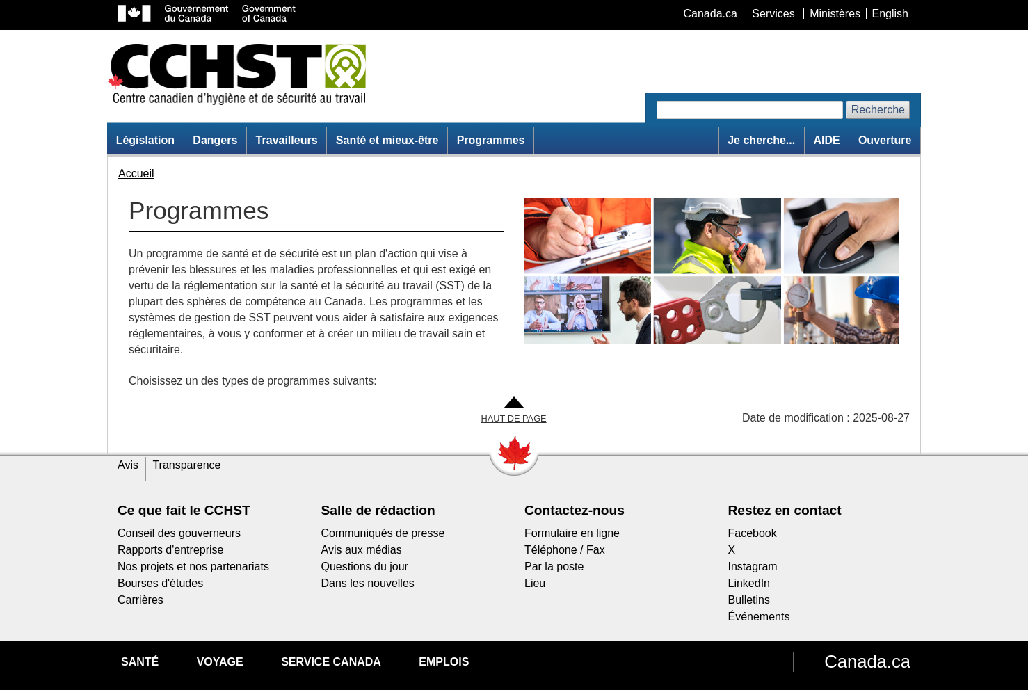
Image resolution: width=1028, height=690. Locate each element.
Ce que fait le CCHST (184, 510)
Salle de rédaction (378, 510)
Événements (759, 617)
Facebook (752, 533)
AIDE (826, 140)
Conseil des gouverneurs (179, 533)
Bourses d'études (160, 583)
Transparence (186, 465)
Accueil (136, 173)
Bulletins (749, 600)
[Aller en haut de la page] (514, 410)
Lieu (534, 583)
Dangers (215, 140)
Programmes (491, 140)
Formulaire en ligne (572, 533)
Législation (145, 140)
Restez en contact (785, 510)
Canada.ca (867, 661)
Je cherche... (761, 140)
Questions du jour (364, 566)
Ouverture (884, 140)
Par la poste (554, 566)
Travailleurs (287, 140)
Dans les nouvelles (368, 583)
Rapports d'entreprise (170, 550)
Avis (128, 465)
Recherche (878, 109)
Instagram (753, 566)
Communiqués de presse (383, 533)
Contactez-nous (574, 510)
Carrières (140, 600)
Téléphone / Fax (564, 550)
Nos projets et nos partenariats (193, 566)
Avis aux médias (361, 550)
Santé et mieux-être (387, 140)
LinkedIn (749, 583)
